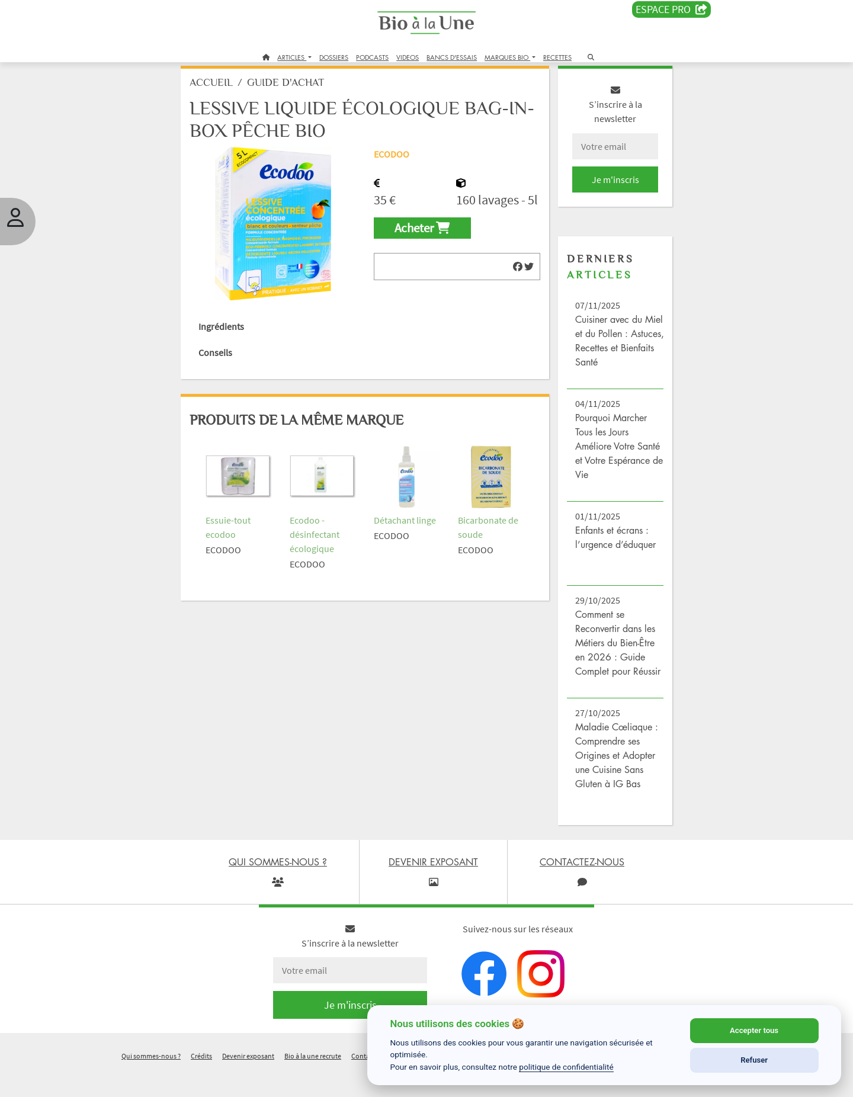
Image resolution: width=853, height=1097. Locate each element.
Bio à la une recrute (312, 1081)
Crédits (201, 1081)
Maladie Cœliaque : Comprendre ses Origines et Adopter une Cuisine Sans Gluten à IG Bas (606, 781)
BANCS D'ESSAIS (451, 57)
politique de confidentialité (566, 1067)
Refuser (754, 1060)
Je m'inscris (602, 191)
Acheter (426, 259)
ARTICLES (291, 57)
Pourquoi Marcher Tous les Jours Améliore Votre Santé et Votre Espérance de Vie (602, 457)
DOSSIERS (333, 57)
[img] (509, 297)
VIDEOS (407, 57)
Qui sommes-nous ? (151, 1081)
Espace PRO (671, 9)
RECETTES (557, 57)
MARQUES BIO (507, 57)
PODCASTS (372, 57)
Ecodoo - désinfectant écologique (326, 539)
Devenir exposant (248, 1081)
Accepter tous (754, 1030)
